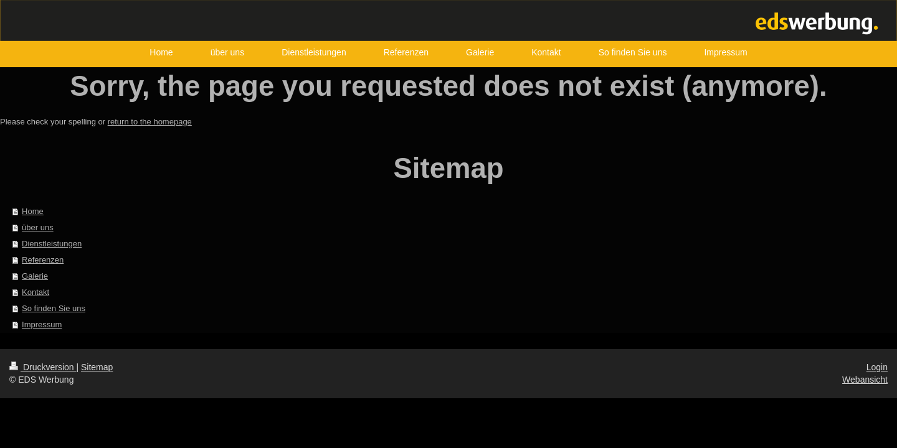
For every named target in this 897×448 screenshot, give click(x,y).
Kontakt (35, 292)
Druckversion (42, 367)
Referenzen (43, 259)
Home (33, 211)
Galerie (35, 276)
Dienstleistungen (52, 243)
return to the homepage (150, 121)
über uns (38, 227)
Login (877, 367)
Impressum (42, 324)
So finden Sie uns (53, 308)
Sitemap (97, 367)
